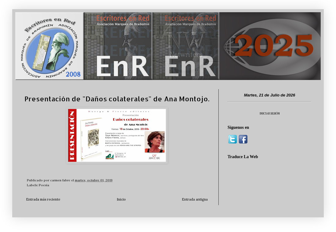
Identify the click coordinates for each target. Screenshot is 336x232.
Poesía (44, 185)
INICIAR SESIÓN (270, 113)
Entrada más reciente (43, 199)
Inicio (121, 199)
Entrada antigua (195, 199)
